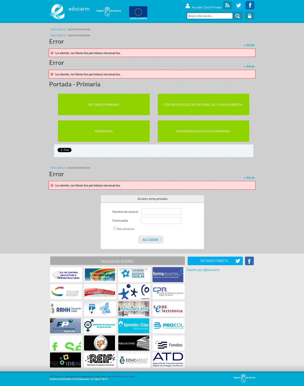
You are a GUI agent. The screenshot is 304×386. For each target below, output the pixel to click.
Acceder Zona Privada (203, 5)
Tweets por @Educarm (202, 270)
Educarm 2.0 (58, 29)
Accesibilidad (114, 376)
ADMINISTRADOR (79, 29)
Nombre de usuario (125, 211)
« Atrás (249, 45)
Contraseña (120, 220)
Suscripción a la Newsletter (79, 376)
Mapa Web (100, 376)
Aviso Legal (129, 376)
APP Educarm (57, 376)
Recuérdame (125, 229)
